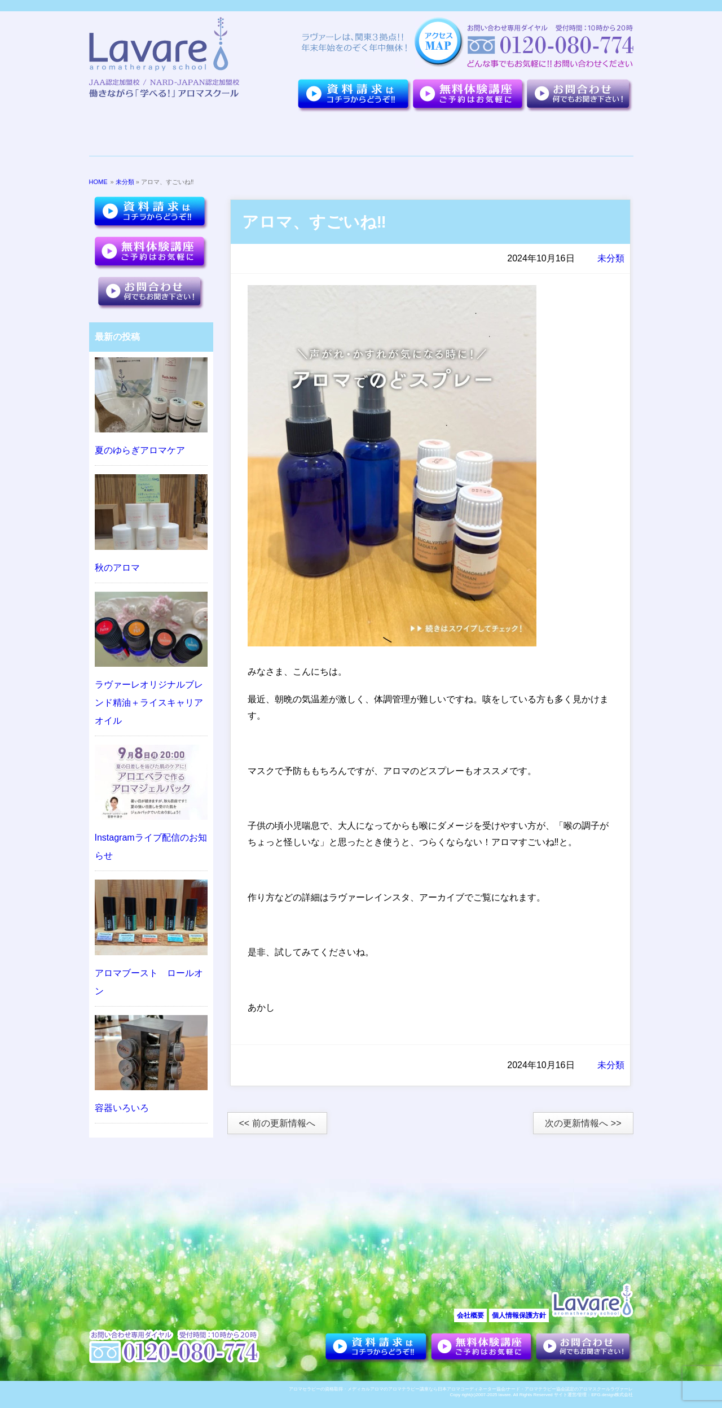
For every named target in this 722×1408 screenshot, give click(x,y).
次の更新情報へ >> (583, 1123)
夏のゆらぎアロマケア (140, 450)
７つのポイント (212, 134)
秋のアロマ (117, 567)
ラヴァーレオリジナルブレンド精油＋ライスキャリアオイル (149, 702)
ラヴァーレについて (131, 134)
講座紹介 (414, 134)
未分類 (125, 181)
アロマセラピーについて (573, 134)
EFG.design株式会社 (612, 1394)
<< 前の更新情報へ (277, 1123)
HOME (98, 181)
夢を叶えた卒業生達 (311, 134)
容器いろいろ (122, 1108)
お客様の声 (489, 134)
